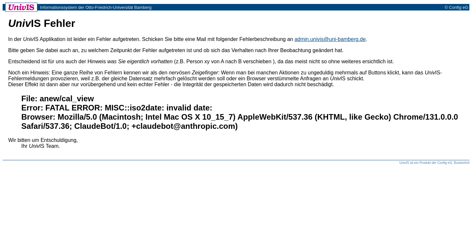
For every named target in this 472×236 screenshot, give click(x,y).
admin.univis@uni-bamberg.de (329, 39)
